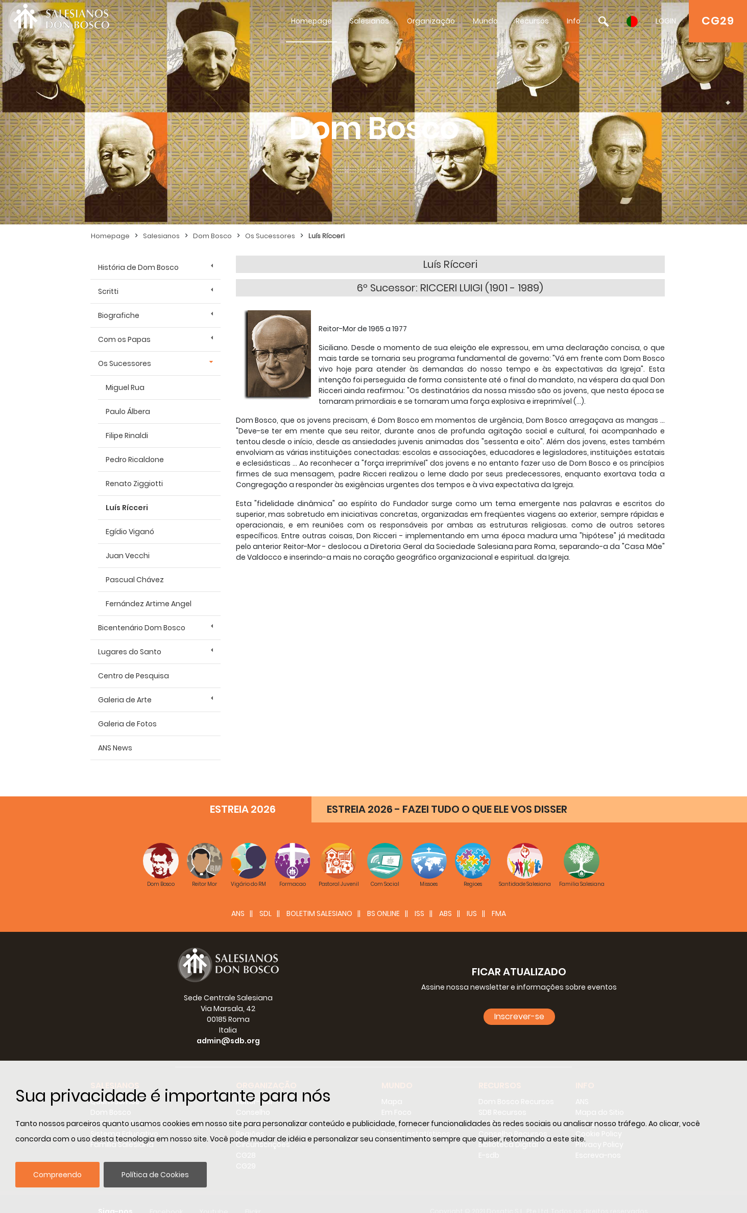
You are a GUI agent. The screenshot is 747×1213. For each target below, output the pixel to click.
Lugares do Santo (129, 652)
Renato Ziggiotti (134, 483)
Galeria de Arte (125, 700)
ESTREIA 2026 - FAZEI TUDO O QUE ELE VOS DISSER (447, 794)
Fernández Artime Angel (148, 604)
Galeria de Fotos (127, 724)
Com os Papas (124, 339)
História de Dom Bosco (138, 267)
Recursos (532, 21)
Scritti (108, 291)
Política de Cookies (155, 1175)
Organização (431, 21)
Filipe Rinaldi (127, 435)
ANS (238, 898)
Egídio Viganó (130, 532)
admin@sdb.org (228, 1025)
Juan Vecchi (128, 556)
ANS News (115, 748)
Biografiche (118, 315)
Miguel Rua (125, 387)
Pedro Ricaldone (135, 459)
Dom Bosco (212, 236)
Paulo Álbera (128, 411)
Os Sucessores (270, 236)
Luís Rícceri (326, 236)
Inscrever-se (519, 1001)
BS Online (383, 898)
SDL (265, 898)
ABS (445, 898)
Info (574, 21)
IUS (472, 898)
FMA (499, 898)
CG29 (718, 21)
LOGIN (666, 21)
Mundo (485, 21)
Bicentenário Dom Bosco (141, 628)
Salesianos (369, 21)
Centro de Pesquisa (133, 676)
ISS (419, 898)
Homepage (311, 21)
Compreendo (57, 1175)
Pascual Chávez (135, 580)
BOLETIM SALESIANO (319, 898)
